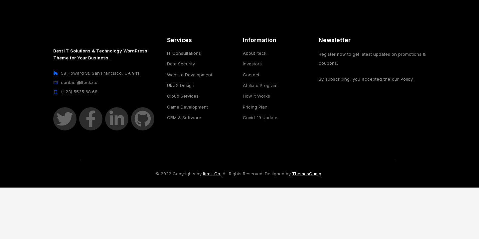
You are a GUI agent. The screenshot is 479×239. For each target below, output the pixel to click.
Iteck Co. (212, 173)
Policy (406, 79)
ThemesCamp (306, 173)
